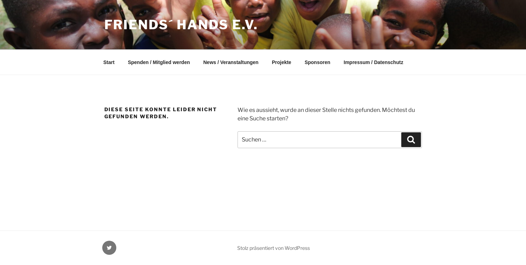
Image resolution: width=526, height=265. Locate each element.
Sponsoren (317, 62)
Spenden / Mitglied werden (159, 62)
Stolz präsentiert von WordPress (273, 248)
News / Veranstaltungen (230, 62)
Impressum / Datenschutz (373, 62)
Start (109, 62)
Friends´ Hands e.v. (181, 24)
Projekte (281, 62)
